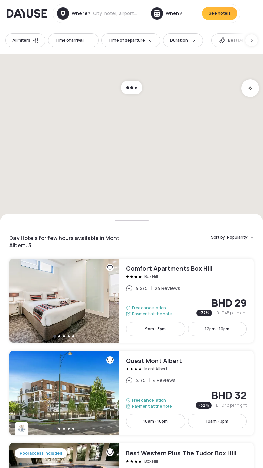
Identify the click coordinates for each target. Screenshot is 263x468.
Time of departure (130, 40)
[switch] (234, 40)
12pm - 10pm (217, 329)
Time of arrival (73, 40)
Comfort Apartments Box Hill (131, 301)
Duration (183, 40)
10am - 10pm (155, 421)
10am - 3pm (217, 421)
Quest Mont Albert (131, 393)
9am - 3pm (155, 329)
